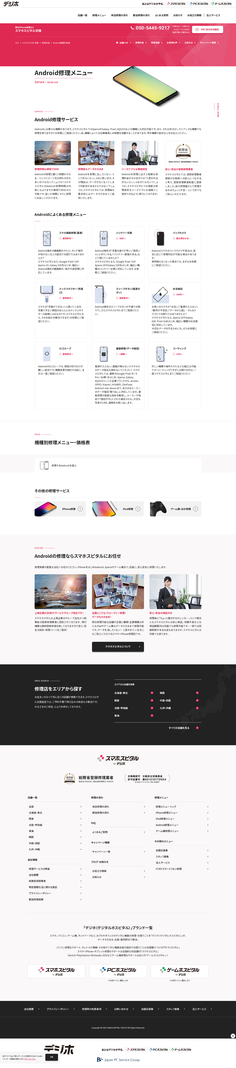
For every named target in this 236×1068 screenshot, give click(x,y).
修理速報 (155, 42)
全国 (31, 806)
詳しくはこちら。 (30, 1059)
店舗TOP (122, 42)
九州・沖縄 (165, 708)
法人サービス (213, 15)
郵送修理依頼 (36, 899)
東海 (116, 715)
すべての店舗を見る (179, 728)
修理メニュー (99, 15)
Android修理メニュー (167, 825)
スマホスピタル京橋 (28, 29)
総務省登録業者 (37, 881)
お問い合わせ (121, 1009)
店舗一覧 (82, 15)
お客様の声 (172, 42)
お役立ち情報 (194, 15)
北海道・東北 (121, 693)
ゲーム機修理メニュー (167, 831)
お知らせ (177, 15)
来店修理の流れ (119, 15)
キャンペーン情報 (208, 42)
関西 (162, 693)
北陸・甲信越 (121, 708)
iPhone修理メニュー (167, 812)
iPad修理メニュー (165, 818)
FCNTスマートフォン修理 (169, 868)
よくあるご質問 (100, 832)
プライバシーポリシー (40, 893)
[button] (51, 1057)
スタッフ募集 (162, 856)
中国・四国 (165, 700)
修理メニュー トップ (166, 806)
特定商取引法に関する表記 (43, 887)
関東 (116, 700)
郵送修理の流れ (141, 15)
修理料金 (139, 42)
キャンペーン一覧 (101, 851)
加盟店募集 (162, 850)
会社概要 (34, 874)
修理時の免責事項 (91, 1009)
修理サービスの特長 (39, 868)
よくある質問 (161, 15)
